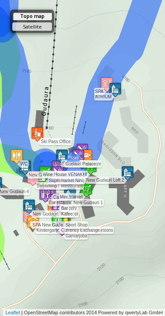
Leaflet (12, 312)
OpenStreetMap (41, 312)
